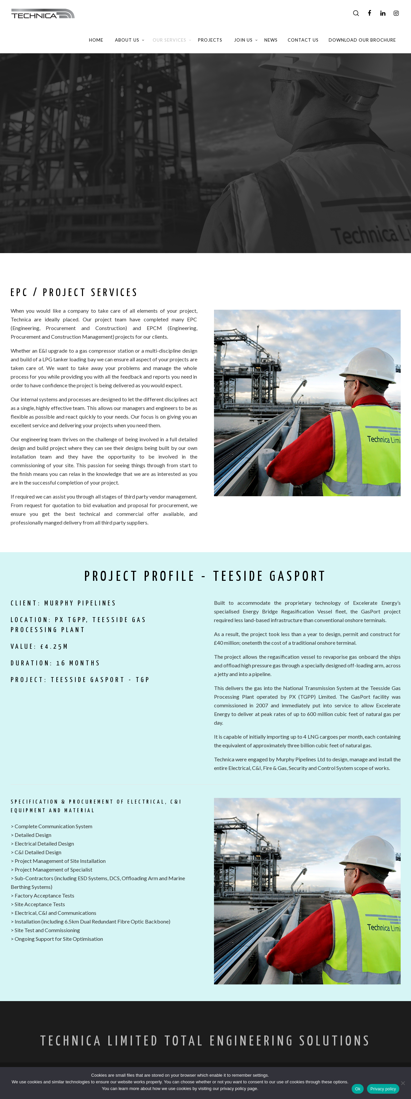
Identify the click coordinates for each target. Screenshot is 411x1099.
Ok (357, 1089)
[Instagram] (396, 13)
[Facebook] (369, 13)
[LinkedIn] (383, 13)
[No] (402, 1083)
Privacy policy (383, 1089)
